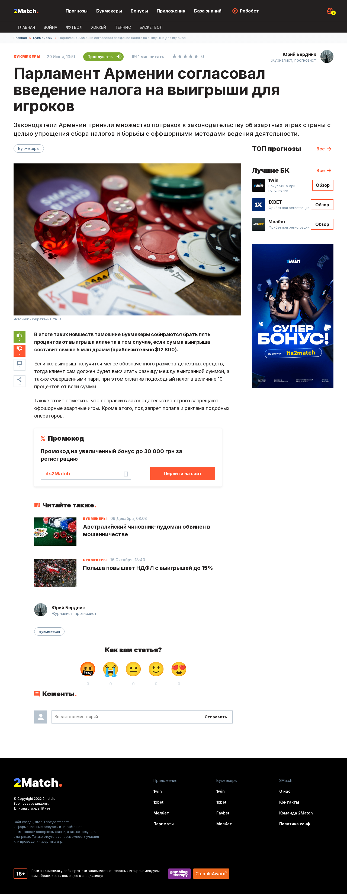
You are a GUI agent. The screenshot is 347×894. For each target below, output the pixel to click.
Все (320, 148)
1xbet (158, 802)
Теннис (123, 27)
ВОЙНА (50, 27)
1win (157, 791)
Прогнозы (77, 11)
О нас (285, 791)
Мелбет (161, 813)
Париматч (163, 824)
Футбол (74, 27)
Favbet (222, 813)
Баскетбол (151, 27)
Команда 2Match (296, 813)
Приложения (171, 11)
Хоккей (98, 27)
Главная (26, 27)
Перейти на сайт (183, 473)
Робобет (249, 11)
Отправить (216, 717)
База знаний (207, 11)
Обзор (323, 185)
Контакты (289, 802)
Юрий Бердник (299, 54)
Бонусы (139, 11)
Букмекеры (109, 11)
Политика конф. (295, 824)
